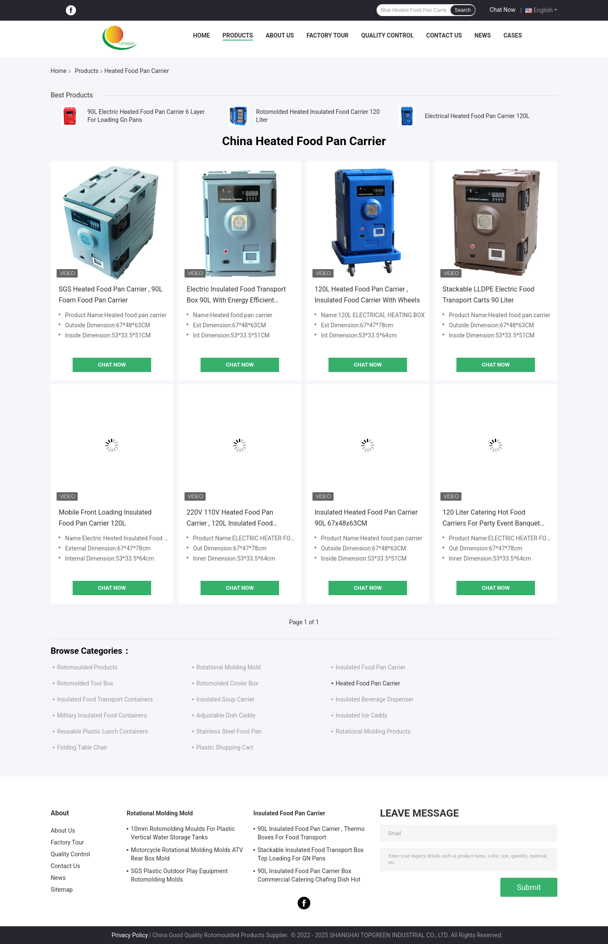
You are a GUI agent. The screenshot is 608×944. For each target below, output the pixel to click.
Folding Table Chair (82, 747)
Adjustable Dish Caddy (225, 715)
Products (238, 35)
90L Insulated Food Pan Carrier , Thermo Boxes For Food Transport (311, 833)
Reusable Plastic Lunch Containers (102, 731)
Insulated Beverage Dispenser (374, 699)
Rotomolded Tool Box (85, 683)
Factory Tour (328, 35)
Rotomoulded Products (87, 667)
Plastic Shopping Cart (224, 747)
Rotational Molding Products (373, 731)
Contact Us (443, 35)
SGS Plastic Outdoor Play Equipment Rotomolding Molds (179, 875)
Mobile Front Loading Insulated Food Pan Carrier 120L (105, 517)
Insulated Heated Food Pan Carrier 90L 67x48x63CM (366, 517)
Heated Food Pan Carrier (368, 683)
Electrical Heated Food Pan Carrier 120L (477, 116)
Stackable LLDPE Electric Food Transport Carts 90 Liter (488, 294)
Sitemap (62, 889)
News (483, 35)
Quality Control (387, 35)
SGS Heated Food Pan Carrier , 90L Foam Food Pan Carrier (111, 294)
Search (463, 10)
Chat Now (503, 9)
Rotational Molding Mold (228, 667)
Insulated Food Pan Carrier (370, 667)
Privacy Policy (129, 935)
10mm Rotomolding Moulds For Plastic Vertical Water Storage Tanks (183, 833)
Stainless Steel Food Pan (228, 731)
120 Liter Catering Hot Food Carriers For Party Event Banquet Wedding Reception (491, 518)
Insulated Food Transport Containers (105, 699)
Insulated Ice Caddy (361, 715)
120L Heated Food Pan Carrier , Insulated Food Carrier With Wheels (367, 294)
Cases (512, 35)
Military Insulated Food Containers (102, 715)
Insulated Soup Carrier (225, 699)
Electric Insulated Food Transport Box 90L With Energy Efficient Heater (236, 295)
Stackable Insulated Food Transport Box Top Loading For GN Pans (311, 854)
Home (201, 35)
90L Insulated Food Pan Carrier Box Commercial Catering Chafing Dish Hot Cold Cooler (309, 876)
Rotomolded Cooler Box (227, 683)
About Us (280, 35)
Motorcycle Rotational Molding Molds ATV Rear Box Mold (187, 854)
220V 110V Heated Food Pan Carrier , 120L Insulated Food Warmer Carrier (230, 518)
